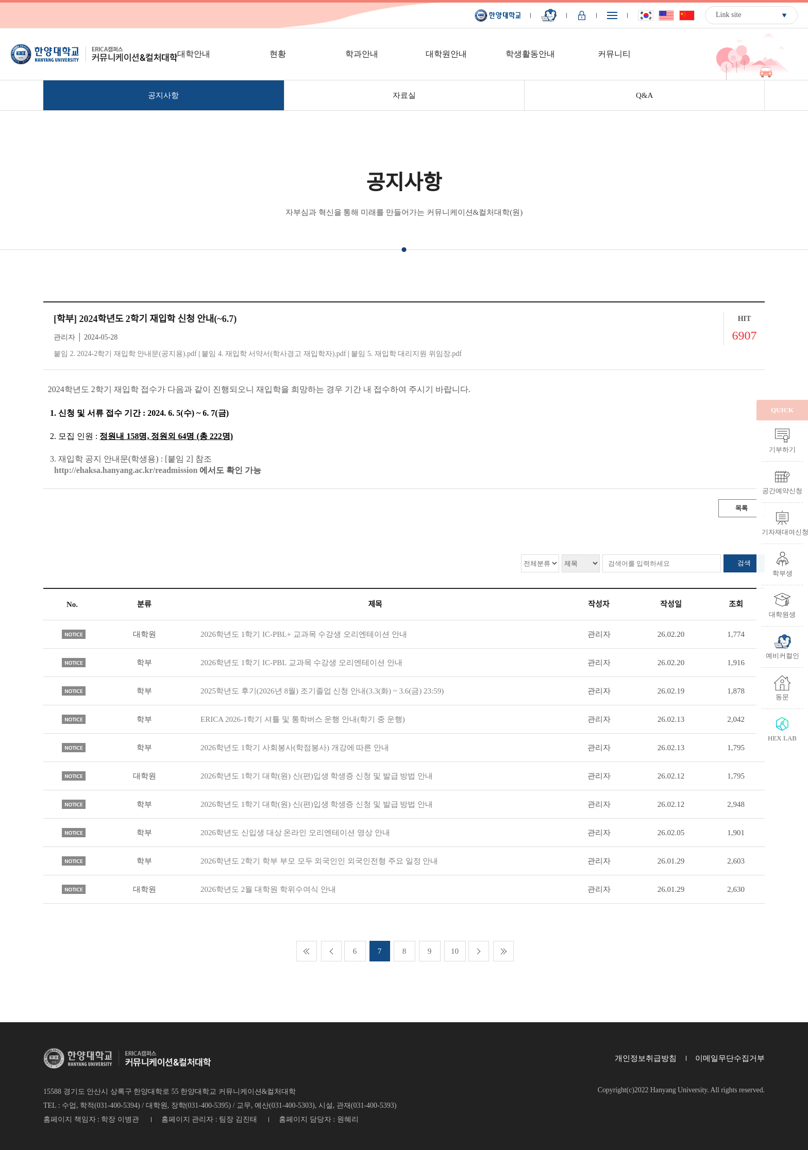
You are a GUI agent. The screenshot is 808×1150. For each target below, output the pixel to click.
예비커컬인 (782, 655)
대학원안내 (446, 53)
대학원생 (782, 614)
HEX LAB (782, 737)
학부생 (782, 573)
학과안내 (361, 53)
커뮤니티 (614, 53)
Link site (728, 15)
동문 (782, 696)
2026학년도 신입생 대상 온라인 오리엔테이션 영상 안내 (295, 832)
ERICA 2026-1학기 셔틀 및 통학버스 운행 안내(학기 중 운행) (302, 719)
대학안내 (193, 53)
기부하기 (782, 449)
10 (455, 951)
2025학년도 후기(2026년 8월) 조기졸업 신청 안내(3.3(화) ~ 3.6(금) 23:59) (322, 691)
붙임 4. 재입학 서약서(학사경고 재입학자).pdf (273, 354)
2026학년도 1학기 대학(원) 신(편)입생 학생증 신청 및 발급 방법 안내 (316, 776)
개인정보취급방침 (646, 1058)
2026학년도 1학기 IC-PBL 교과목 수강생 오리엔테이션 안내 (301, 662)
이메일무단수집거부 (730, 1058)
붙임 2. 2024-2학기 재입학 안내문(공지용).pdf (125, 354)
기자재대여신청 (782, 531)
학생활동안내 (530, 53)
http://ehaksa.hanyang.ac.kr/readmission (125, 470)
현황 (278, 53)
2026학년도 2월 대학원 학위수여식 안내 (268, 889)
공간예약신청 (782, 490)
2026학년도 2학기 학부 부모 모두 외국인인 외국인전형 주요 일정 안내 (319, 861)
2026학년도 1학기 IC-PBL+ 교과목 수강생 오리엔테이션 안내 (303, 634)
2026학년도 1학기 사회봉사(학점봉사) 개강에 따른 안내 (294, 747)
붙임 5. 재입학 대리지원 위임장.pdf (406, 354)
